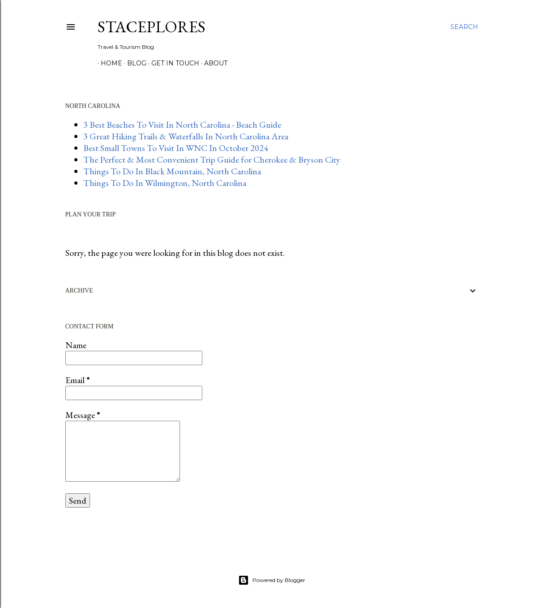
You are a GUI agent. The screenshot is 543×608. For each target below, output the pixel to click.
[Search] (464, 27)
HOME (108, 63)
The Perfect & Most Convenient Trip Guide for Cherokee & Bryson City (211, 159)
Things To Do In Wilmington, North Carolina (164, 183)
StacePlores (151, 26)
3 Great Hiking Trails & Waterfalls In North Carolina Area (185, 136)
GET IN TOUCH (172, 63)
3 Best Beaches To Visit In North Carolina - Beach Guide (182, 124)
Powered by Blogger (271, 580)
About (212, 63)
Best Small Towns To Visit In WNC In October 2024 (175, 148)
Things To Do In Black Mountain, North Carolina (172, 171)
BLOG (133, 63)
